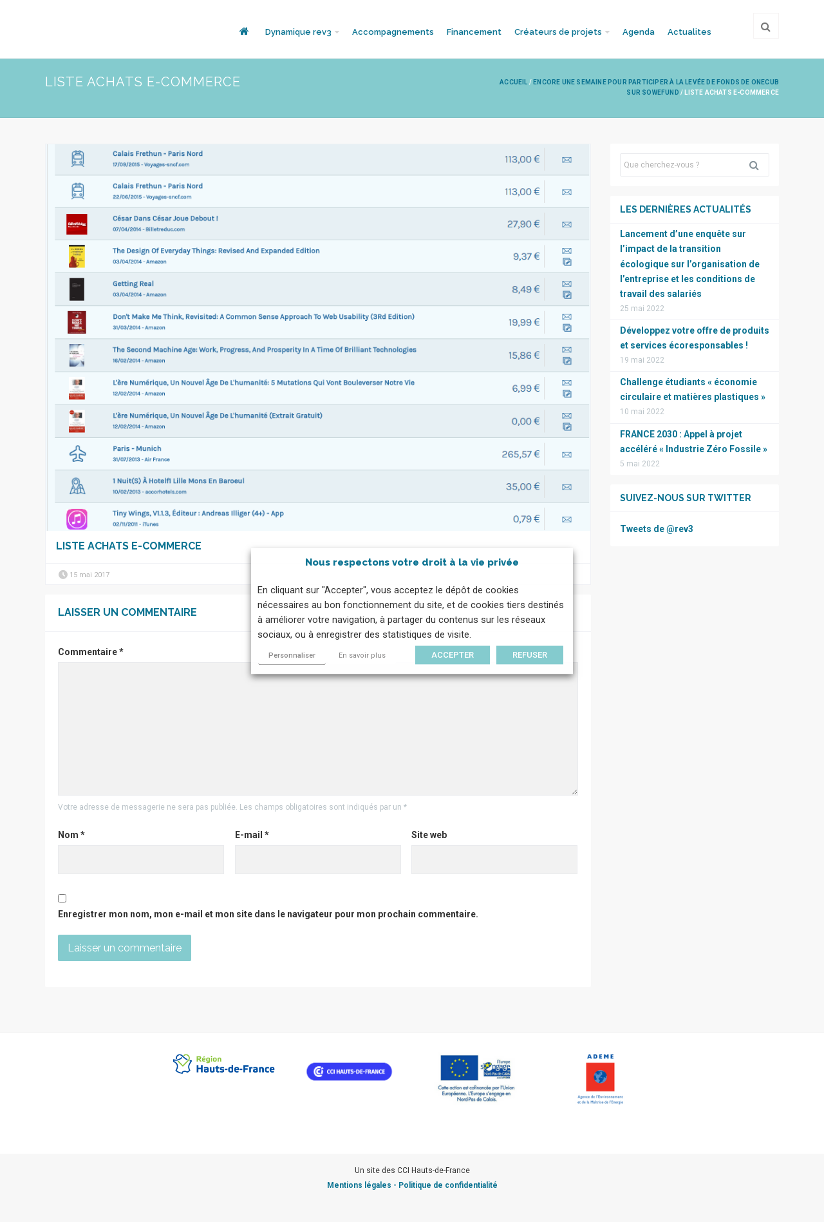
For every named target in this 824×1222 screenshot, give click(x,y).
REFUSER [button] (529, 655)
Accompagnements (393, 32)
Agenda (639, 32)
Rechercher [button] (759, 165)
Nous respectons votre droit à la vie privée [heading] (412, 562)
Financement (474, 32)
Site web (429, 835)
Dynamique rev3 (298, 32)
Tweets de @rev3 (656, 529)
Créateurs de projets (558, 32)
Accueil (513, 82)
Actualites (689, 32)
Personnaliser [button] (291, 655)
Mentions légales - (362, 1185)
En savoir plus (362, 655)
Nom (71, 835)
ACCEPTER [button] (452, 655)
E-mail (252, 835)
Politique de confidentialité (448, 1185)
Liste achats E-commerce (128, 546)
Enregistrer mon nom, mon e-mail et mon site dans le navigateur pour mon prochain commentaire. (268, 914)
